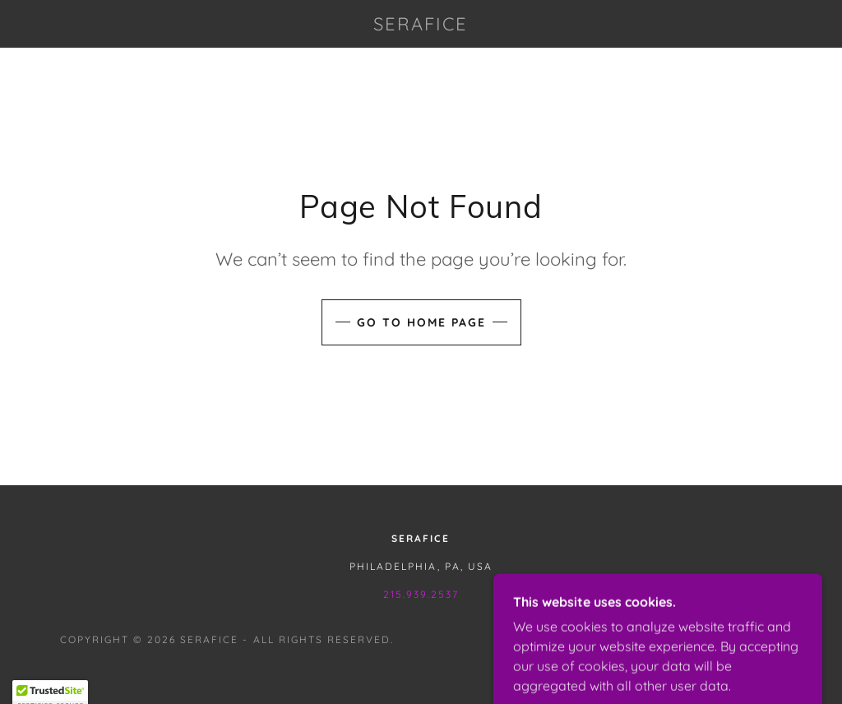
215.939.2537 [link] (421, 594)
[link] (421, 25)
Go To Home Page (421, 322)
